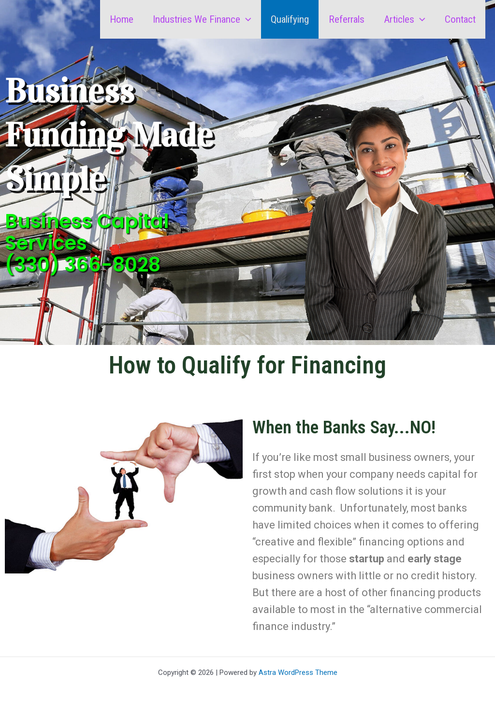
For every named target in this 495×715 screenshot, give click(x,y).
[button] (242, 19)
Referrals (344, 19)
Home (117, 19)
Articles (403, 19)
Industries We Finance (198, 19)
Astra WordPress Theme (298, 672)
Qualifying (287, 19)
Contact (459, 19)
